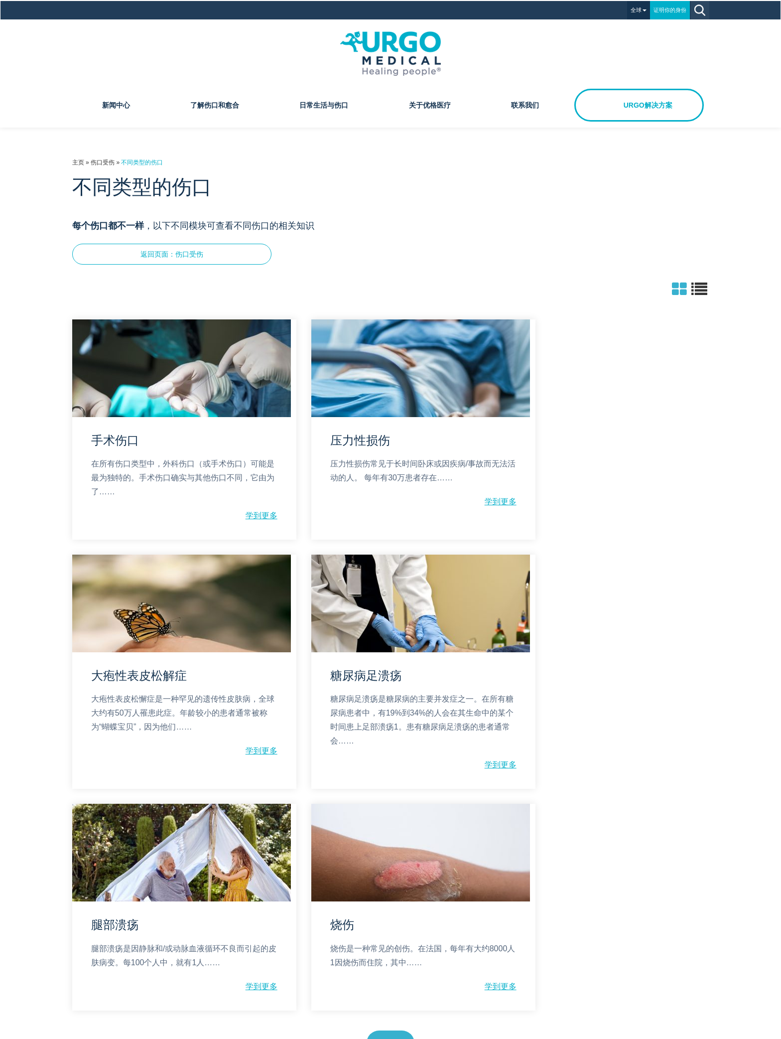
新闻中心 (116, 104)
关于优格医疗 (430, 104)
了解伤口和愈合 (214, 104)
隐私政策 (369, 908)
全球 (640, 9)
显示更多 (390, 820)
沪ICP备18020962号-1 (410, 1030)
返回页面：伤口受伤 (171, 253)
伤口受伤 (102, 161)
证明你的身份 (670, 9)
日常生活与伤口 (323, 104)
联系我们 (525, 104)
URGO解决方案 (648, 104)
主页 (78, 161)
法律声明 (412, 908)
